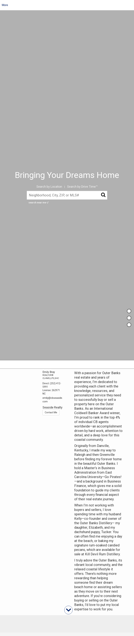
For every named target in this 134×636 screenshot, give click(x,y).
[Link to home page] (69, 5)
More (5, 5)
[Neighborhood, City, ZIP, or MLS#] (67, 195)
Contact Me (51, 412)
